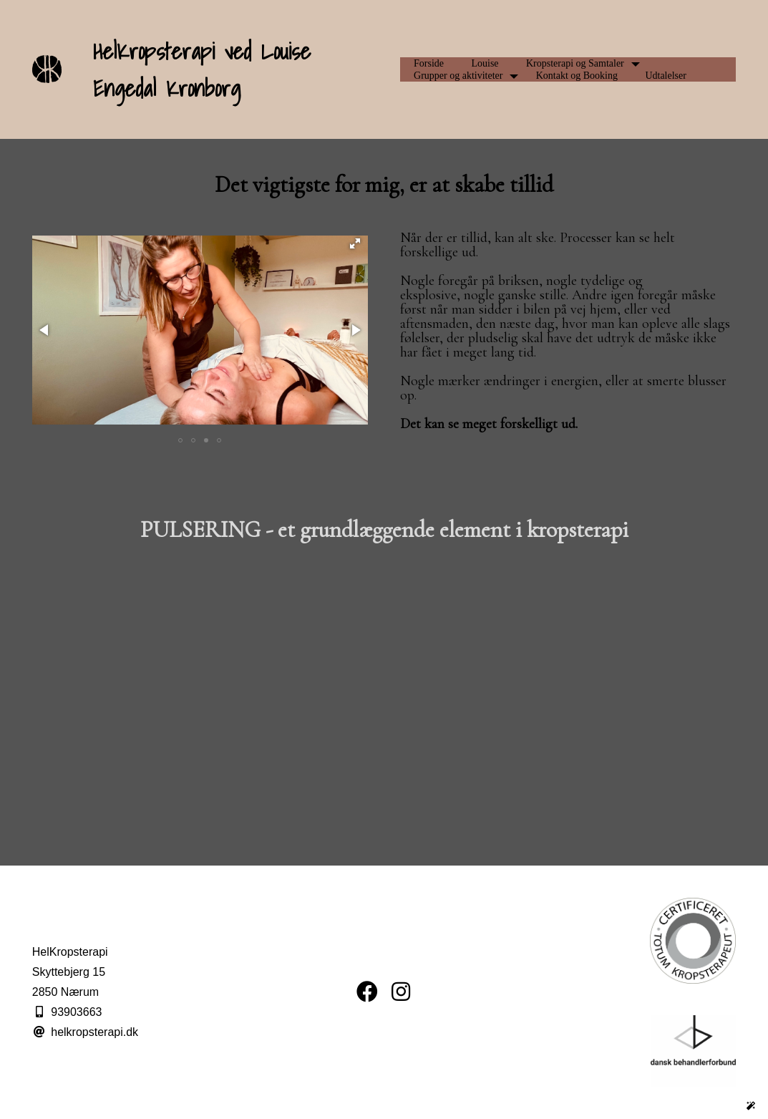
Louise (484, 63)
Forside (429, 63)
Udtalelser (665, 75)
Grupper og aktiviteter (458, 75)
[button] (355, 243)
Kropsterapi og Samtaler (575, 63)
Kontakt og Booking (577, 75)
